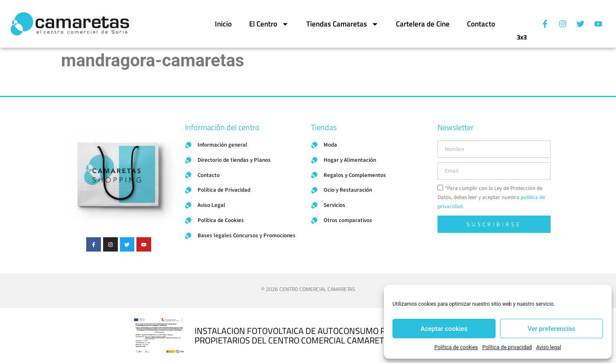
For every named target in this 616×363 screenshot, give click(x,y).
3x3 (522, 34)
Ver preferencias (551, 329)
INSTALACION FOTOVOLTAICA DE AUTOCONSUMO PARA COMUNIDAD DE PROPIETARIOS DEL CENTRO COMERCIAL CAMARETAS (329, 335)
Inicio (223, 23)
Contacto (481, 23)
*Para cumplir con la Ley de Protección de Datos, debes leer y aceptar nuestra (491, 197)
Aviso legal (548, 347)
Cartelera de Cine (423, 23)
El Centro (269, 24)
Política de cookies (456, 347)
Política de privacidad (507, 347)
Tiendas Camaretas (342, 24)
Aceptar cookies (444, 329)
